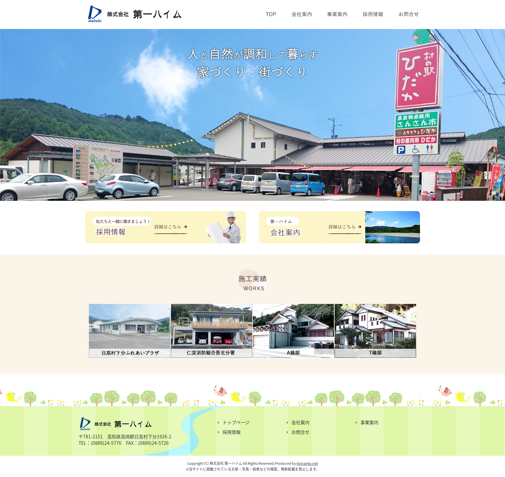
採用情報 (232, 432)
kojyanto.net (307, 463)
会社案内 (300, 422)
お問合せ (300, 432)
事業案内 (369, 422)
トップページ (236, 422)
